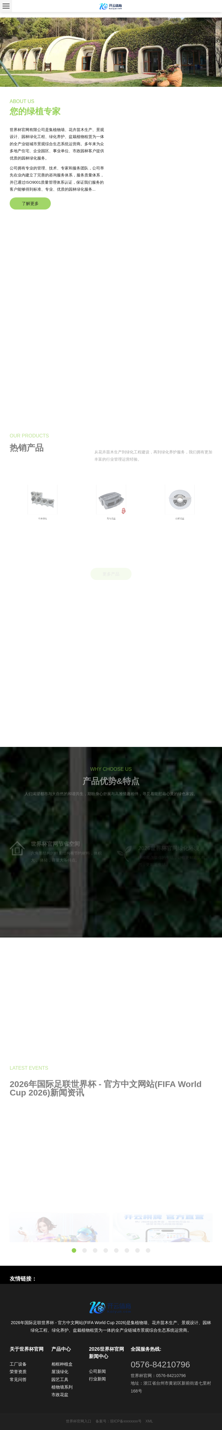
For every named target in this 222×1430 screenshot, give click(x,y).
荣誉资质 (18, 1371)
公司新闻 (97, 1371)
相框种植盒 (62, 1364)
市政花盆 (59, 1394)
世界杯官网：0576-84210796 (158, 1375)
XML (149, 1421)
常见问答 (18, 1379)
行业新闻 (97, 1378)
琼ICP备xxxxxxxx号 (126, 1421)
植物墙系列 (62, 1387)
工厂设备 (18, 1364)
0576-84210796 (160, 1364)
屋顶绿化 (59, 1371)
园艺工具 (59, 1379)
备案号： (103, 1421)
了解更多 (30, 213)
